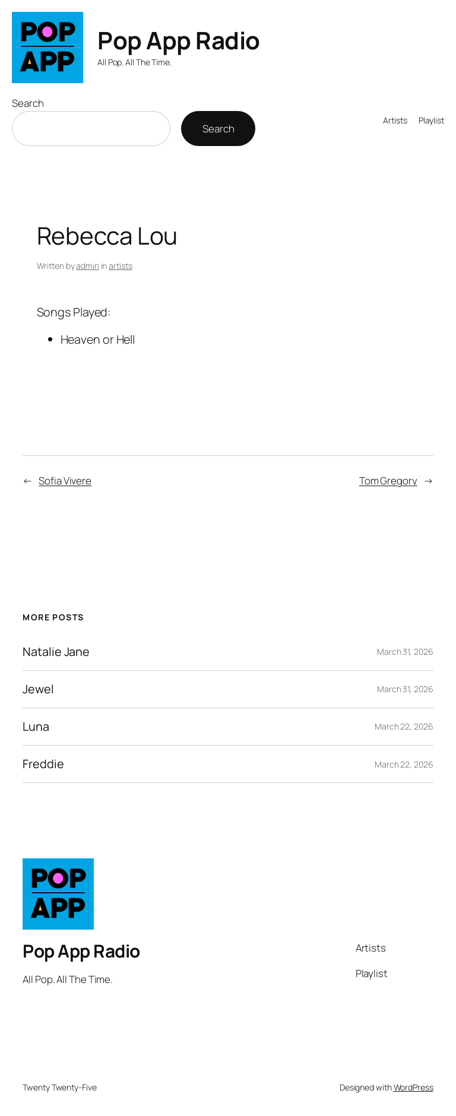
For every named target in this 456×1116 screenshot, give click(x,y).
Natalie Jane (56, 651)
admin (87, 265)
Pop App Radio (178, 40)
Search (27, 103)
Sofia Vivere (65, 480)
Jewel (38, 689)
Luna (36, 726)
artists (120, 265)
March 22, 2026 (404, 726)
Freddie (43, 764)
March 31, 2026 (405, 651)
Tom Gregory (388, 480)
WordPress (413, 1087)
